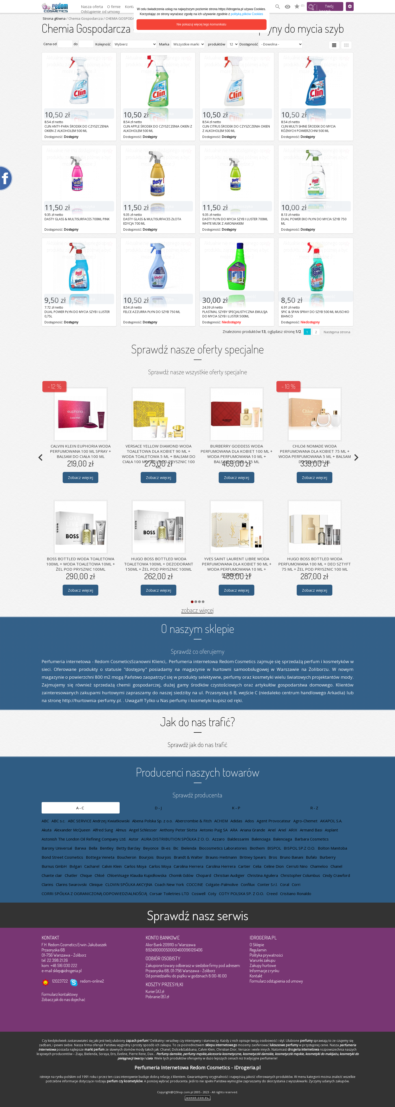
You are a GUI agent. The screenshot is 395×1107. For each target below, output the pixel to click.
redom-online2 (92, 981)
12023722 (60, 981)
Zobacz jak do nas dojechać (63, 999)
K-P (236, 807)
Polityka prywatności (266, 955)
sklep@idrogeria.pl (67, 970)
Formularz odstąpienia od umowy (276, 981)
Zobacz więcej (80, 477)
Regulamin (258, 949)
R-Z (314, 807)
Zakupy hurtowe (263, 965)
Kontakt (256, 975)
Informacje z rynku (264, 970)
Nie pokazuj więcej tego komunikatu (201, 24)
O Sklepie (257, 944)
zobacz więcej (197, 610)
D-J (159, 807)
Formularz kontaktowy (60, 994)
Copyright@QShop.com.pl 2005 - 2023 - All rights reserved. (197, 1092)
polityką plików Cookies (247, 14)
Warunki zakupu (262, 960)
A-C (80, 807)
